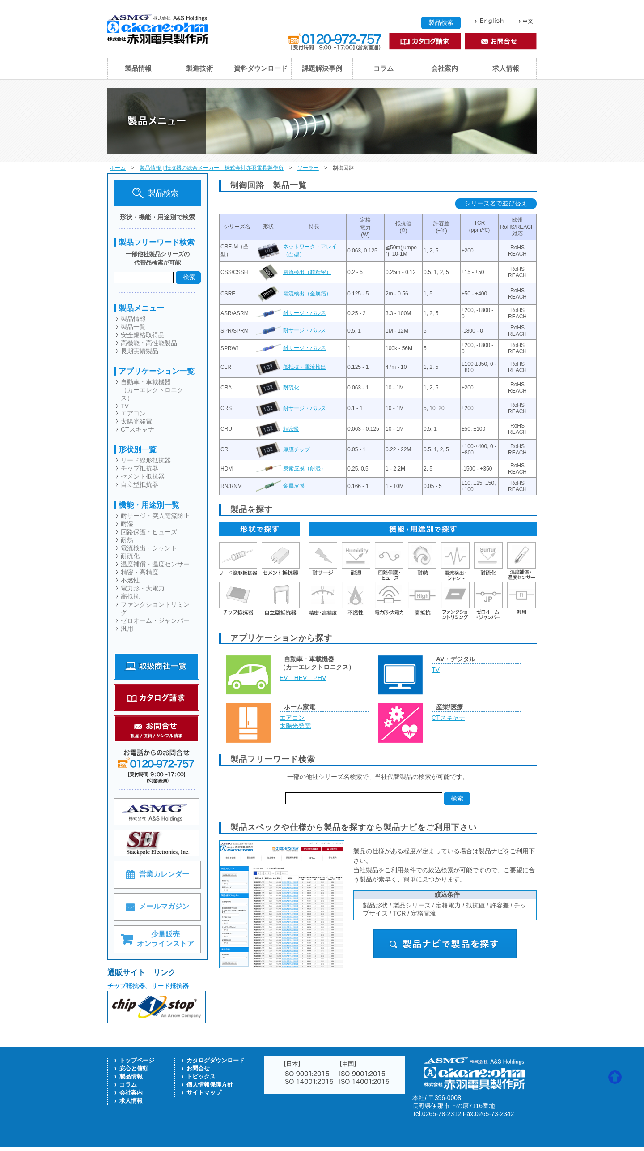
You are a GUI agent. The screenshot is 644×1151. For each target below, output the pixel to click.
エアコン (133, 413)
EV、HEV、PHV (303, 677)
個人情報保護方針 (209, 1084)
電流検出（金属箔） (307, 294)
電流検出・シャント (149, 548)
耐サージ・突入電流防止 (155, 515)
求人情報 (505, 68)
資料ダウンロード (261, 68)
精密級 (291, 429)
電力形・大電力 (143, 588)
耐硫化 (130, 556)
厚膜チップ (296, 449)
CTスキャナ (137, 429)
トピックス (201, 1076)
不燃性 (130, 580)
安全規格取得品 (143, 334)
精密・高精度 (139, 572)
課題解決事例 (322, 68)
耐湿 (127, 523)
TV (125, 406)
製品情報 (138, 68)
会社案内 (444, 68)
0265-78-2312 (441, 1113)
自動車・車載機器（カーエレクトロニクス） (152, 390)
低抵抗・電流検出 (304, 367)
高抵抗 (130, 596)
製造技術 (199, 68)
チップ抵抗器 (139, 468)
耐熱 (127, 539)
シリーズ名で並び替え (496, 203)
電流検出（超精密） (307, 272)
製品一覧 (133, 326)
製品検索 (155, 193)
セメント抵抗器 (143, 476)
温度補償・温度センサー (155, 564)
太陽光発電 (136, 421)
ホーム (118, 168)
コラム (383, 68)
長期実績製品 (139, 351)
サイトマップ (203, 1092)
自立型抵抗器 (139, 484)
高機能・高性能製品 (149, 343)
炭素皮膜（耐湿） (304, 468)
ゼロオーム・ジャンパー (155, 620)
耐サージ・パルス (304, 313)
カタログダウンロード (215, 1060)
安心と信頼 (133, 1068)
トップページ (136, 1060)
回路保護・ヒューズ (149, 531)
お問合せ (198, 1068)
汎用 (127, 628)
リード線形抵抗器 (146, 460)
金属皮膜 (294, 486)
